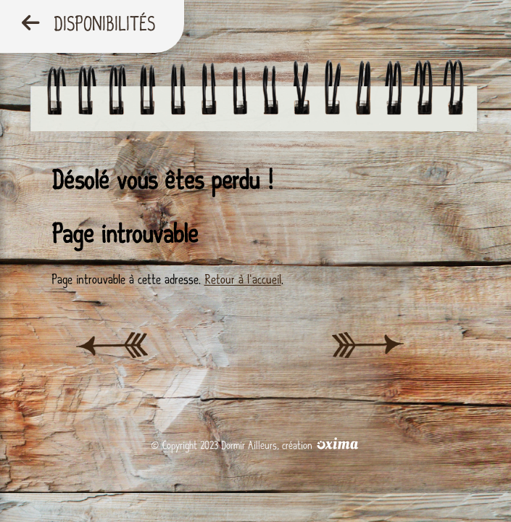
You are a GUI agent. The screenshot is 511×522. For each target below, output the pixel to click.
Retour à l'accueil (242, 279)
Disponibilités (88, 24)
